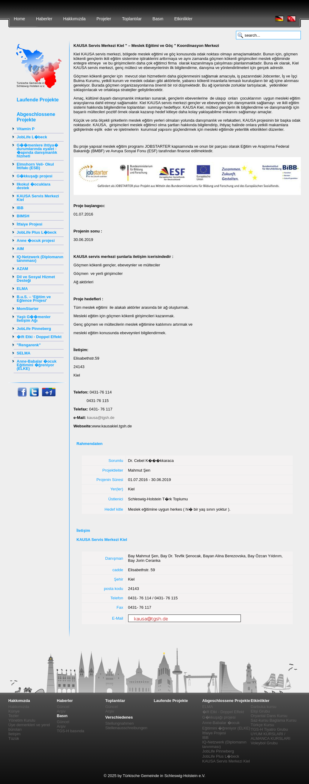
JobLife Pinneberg (34, 328)
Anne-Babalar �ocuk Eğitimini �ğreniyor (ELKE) (36, 365)
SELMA (24, 353)
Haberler (44, 18)
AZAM (22, 268)
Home (19, 18)
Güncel (63, 706)
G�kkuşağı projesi (34, 176)
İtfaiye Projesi (29, 224)
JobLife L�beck (32, 137)
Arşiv (61, 711)
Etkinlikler (183, 18)
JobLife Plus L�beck (36, 232)
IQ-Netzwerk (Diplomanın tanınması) (40, 259)
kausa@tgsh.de (101, 417)
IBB (20, 208)
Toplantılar (132, 18)
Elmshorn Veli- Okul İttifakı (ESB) (35, 166)
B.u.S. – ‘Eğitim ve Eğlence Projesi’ (34, 299)
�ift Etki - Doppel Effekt (39, 336)
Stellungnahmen (119, 723)
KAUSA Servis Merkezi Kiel (38, 198)
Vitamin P (26, 129)
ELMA (22, 288)
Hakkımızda (74, 18)
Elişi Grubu (260, 711)
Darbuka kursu (264, 706)
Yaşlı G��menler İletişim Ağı (34, 319)
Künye (14, 711)
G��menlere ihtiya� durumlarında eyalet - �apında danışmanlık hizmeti (37, 150)
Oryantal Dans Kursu (269, 715)
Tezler (13, 715)
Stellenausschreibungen (126, 728)
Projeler (103, 18)
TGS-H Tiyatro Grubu (269, 729)
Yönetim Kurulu (21, 720)
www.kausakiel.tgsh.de (112, 426)
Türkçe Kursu (262, 725)
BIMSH (23, 216)
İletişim (14, 734)
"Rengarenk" (29, 345)
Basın (157, 18)
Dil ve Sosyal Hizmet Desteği (36, 279)
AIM (20, 248)
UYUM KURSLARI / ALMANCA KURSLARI (271, 736)
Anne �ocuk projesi (36, 240)
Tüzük (13, 738)
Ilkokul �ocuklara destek (33, 186)
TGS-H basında (70, 731)
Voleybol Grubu (264, 743)
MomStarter (27, 308)
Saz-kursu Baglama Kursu (274, 720)
